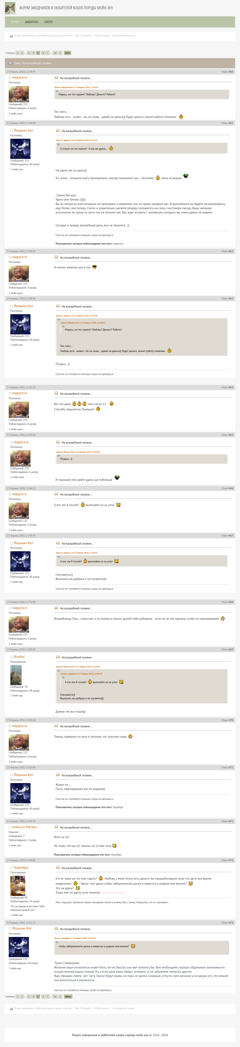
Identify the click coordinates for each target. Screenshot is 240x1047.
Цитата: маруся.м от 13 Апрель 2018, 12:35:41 (76, 140)
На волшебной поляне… (76, 78)
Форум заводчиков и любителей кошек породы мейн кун (110, 1035)
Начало (15, 22)
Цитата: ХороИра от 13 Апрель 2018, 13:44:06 (75, 938)
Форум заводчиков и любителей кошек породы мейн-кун (66, 8)
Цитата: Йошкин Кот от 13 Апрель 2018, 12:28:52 (76, 87)
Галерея (48, 22)
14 (55, 52)
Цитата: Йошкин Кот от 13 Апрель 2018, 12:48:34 (78, 666)
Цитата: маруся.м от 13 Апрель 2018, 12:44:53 (76, 552)
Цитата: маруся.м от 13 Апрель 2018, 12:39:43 (76, 315)
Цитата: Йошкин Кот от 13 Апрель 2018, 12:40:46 (78, 452)
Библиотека (31, 22)
